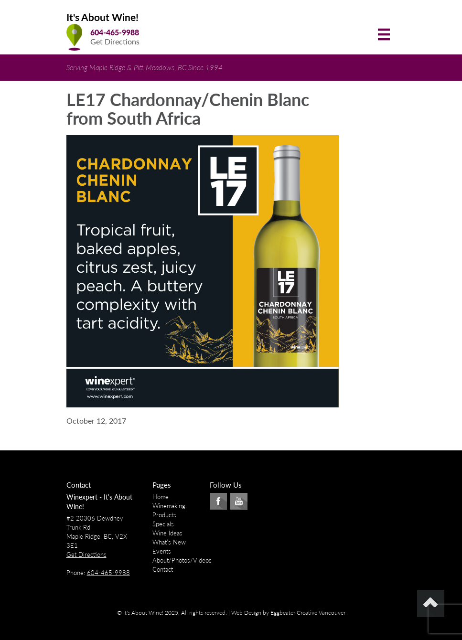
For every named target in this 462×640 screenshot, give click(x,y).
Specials (163, 524)
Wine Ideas (167, 533)
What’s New (169, 542)
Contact (162, 569)
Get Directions (115, 41)
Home (160, 497)
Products (164, 515)
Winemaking (168, 506)
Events (161, 551)
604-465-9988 (114, 32)
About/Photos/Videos (182, 560)
